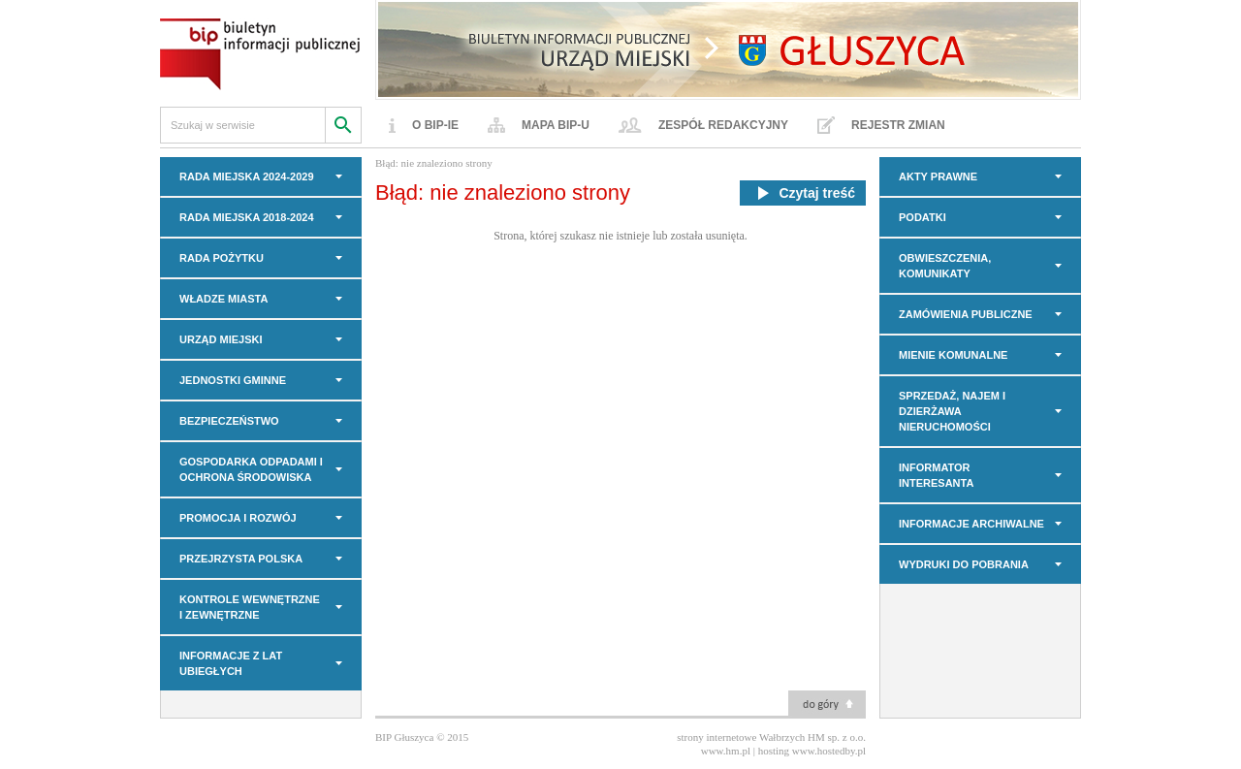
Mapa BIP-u (555, 125)
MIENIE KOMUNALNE (953, 355)
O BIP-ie (435, 125)
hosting (773, 750)
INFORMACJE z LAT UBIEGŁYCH (230, 663)
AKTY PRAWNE (938, 176)
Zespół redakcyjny (723, 125)
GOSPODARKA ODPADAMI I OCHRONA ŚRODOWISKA (251, 469)
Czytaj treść (802, 193)
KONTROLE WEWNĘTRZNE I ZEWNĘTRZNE (249, 607)
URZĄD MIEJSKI (221, 339)
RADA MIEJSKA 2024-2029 (246, 176)
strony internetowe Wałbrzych (741, 737)
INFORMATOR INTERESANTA (936, 475)
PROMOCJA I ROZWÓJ (238, 518)
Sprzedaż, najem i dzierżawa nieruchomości (952, 411)
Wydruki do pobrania (964, 564)
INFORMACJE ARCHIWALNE (971, 523)
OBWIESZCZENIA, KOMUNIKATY (945, 265)
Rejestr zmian (898, 125)
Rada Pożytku (221, 258)
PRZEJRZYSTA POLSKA (240, 558)
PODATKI (922, 217)
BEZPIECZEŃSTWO (229, 421)
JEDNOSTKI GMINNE (232, 380)
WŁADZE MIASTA (223, 298)
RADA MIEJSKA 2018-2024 (246, 217)
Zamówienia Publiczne (966, 314)
